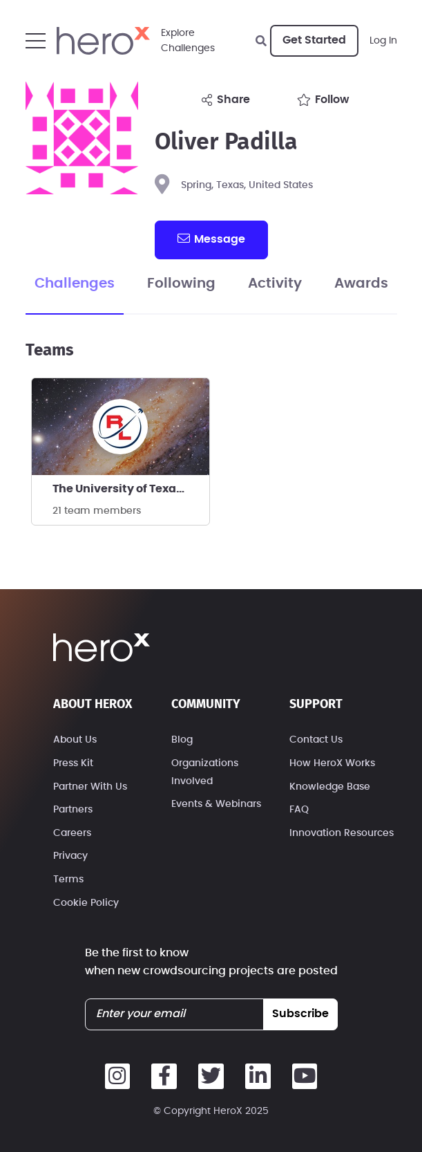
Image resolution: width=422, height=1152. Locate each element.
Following (181, 283)
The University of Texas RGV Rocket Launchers (130, 488)
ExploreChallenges (188, 40)
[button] (36, 40)
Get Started (314, 40)
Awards (361, 283)
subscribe (300, 1013)
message (211, 238)
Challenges (75, 283)
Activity (275, 283)
